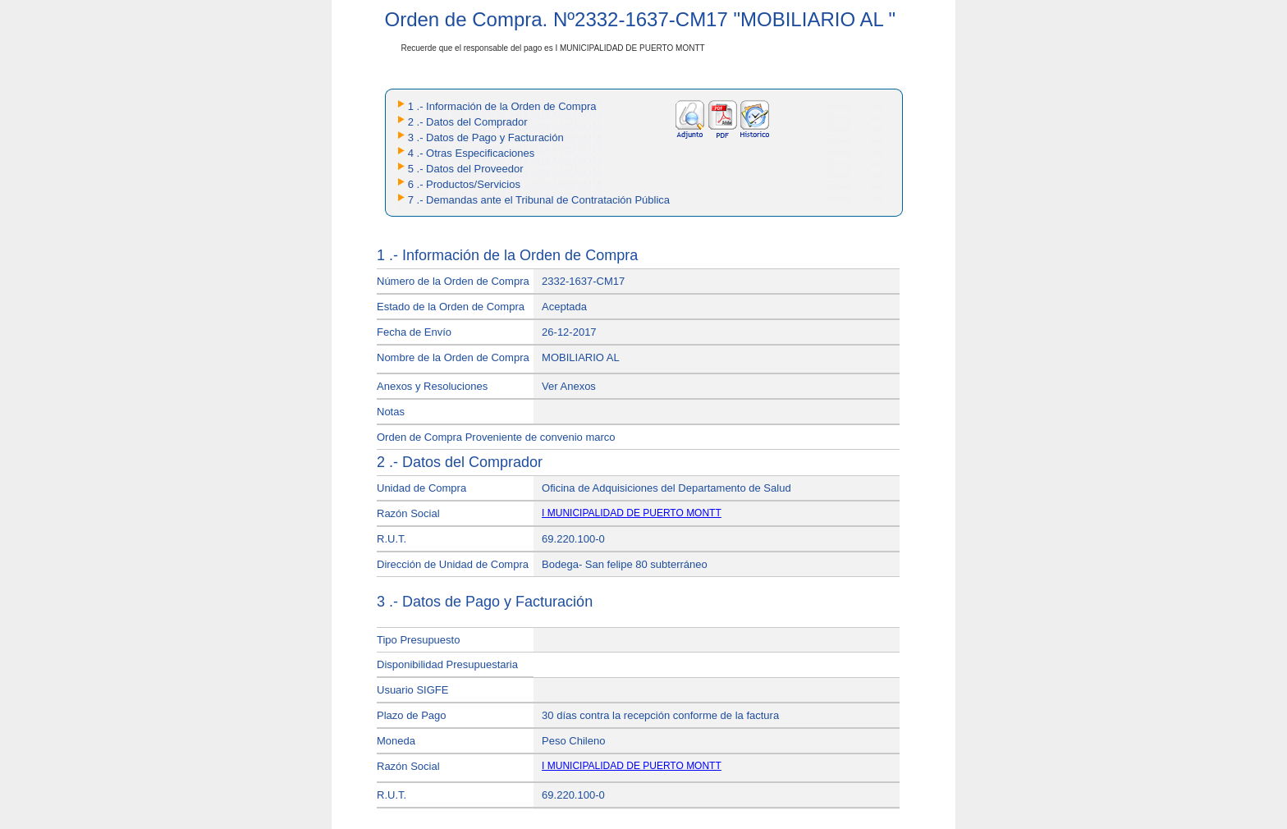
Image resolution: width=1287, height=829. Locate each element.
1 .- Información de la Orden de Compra (502, 106)
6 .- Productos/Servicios (464, 184)
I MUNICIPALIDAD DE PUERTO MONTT (631, 513)
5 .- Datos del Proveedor (466, 169)
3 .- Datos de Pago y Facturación (486, 137)
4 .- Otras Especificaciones (471, 153)
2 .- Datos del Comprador (468, 122)
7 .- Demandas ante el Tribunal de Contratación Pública (539, 200)
